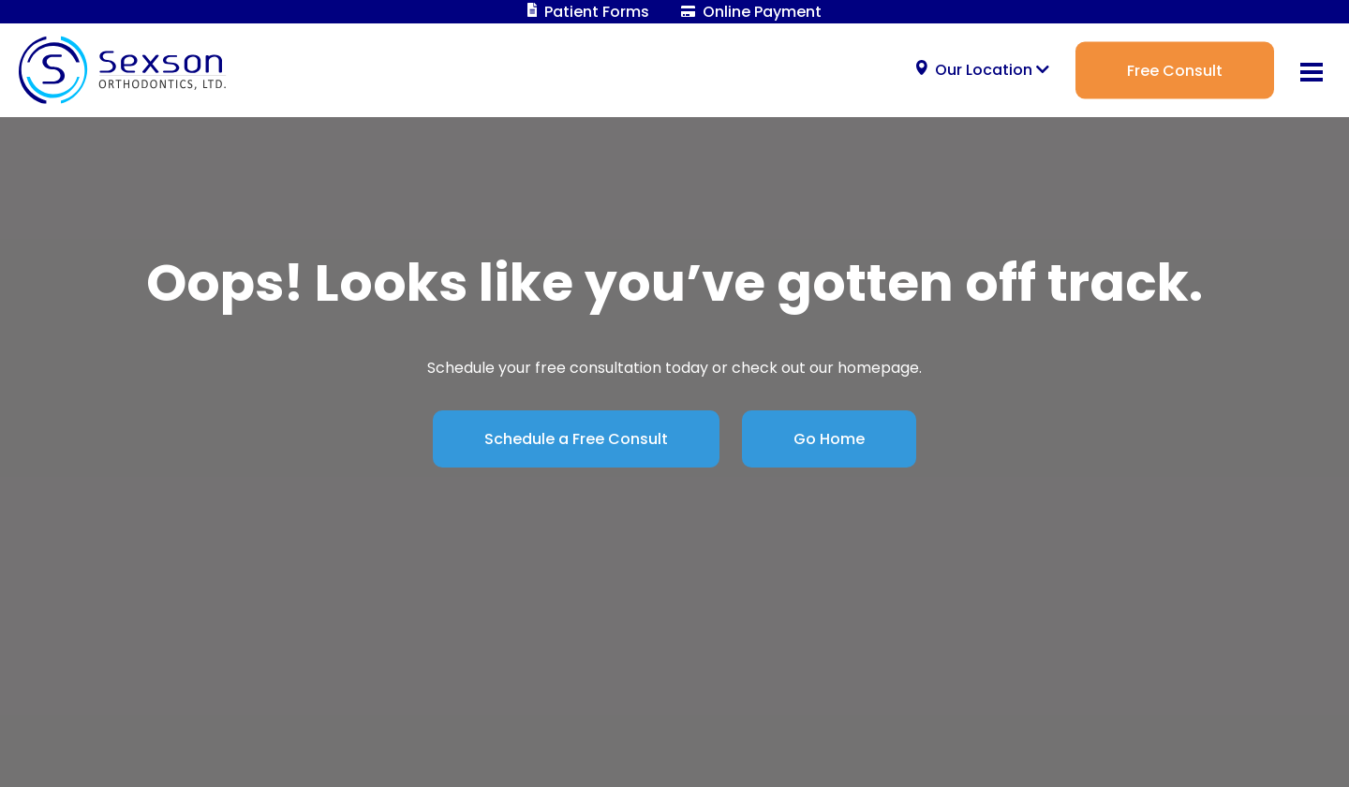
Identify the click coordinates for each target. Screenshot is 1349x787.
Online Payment (751, 11)
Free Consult (1175, 70)
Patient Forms (588, 11)
